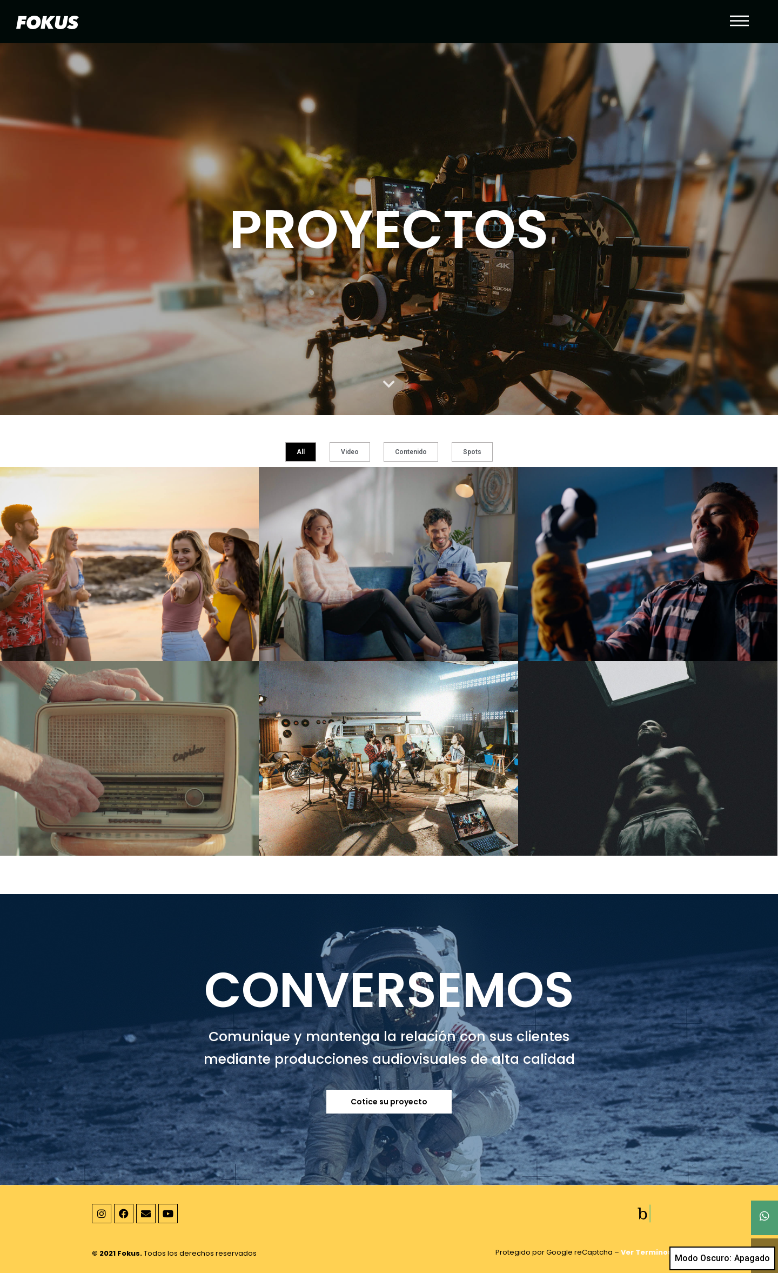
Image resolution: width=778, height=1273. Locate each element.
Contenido (411, 452)
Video (350, 452)
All (301, 452)
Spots (472, 452)
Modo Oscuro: (722, 1258)
